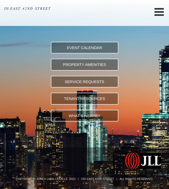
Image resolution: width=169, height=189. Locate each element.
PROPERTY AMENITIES (84, 64)
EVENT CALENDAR (84, 47)
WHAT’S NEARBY (84, 115)
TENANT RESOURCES (84, 98)
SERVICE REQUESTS (84, 81)
